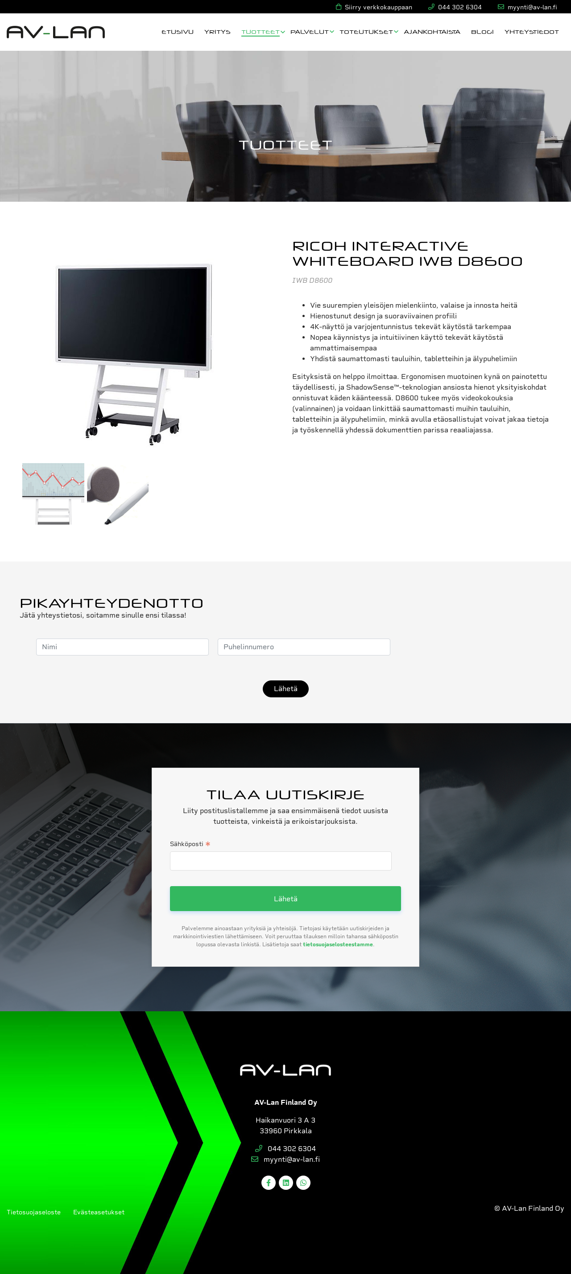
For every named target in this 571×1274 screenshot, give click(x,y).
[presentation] (467, 647)
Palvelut (309, 31)
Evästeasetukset (98, 1212)
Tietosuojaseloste (34, 1212)
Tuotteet (260, 31)
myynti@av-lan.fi (285, 1159)
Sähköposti (190, 844)
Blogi (482, 31)
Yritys (217, 31)
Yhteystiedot (532, 31)
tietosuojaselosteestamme (338, 944)
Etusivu (177, 31)
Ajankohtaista (432, 31)
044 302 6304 (285, 1148)
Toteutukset (366, 31)
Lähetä (286, 688)
